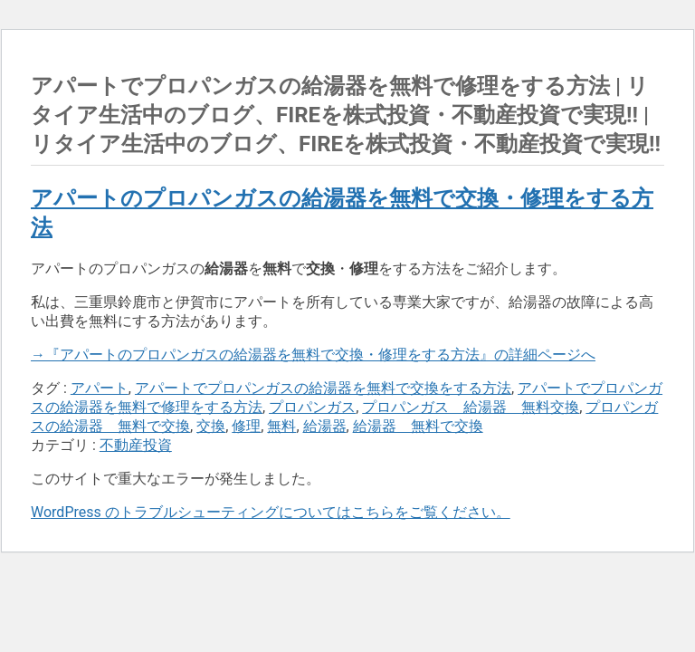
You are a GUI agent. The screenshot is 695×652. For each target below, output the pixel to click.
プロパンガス (312, 407)
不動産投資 (136, 445)
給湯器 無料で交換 (418, 426)
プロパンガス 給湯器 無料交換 (470, 407)
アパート (100, 388)
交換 (210, 426)
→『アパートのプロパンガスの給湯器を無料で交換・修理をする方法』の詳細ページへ (313, 354)
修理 (246, 426)
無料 (281, 426)
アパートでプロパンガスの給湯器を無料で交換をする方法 (323, 388)
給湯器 (325, 426)
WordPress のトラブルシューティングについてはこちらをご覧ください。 (270, 512)
